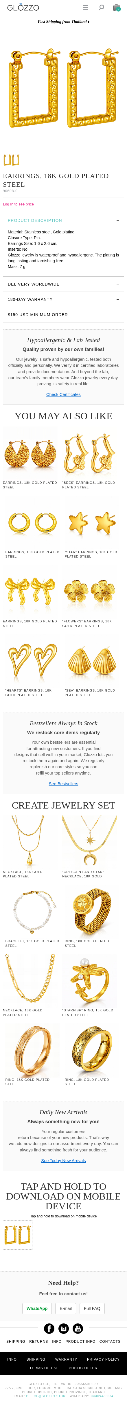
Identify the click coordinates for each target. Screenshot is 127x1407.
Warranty (66, 1359)
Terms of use (44, 1368)
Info (57, 1342)
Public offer (83, 1368)
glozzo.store (19, 272)
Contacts (110, 1342)
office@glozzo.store (47, 1396)
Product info (80, 1342)
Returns (38, 1342)
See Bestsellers (63, 783)
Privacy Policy (103, 1359)
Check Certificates (63, 394)
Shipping (15, 1342)
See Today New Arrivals (63, 1160)
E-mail (66, 1308)
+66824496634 (102, 1396)
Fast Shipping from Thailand (62, 22)
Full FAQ (92, 1308)
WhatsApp (37, 1308)
